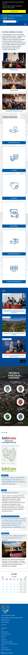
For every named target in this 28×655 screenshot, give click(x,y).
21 (14, 589)
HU (2, 24)
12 (7, 586)
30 (21, 592)
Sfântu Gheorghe (7, 391)
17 (25, 586)
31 (25, 592)
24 (25, 589)
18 (3, 589)
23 (21, 589)
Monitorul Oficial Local (6, 649)
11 (3, 586)
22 (17, 589)
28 (14, 592)
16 (21, 586)
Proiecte (3, 637)
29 (17, 592)
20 (10, 589)
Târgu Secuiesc (20, 390)
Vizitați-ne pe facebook (7, 653)
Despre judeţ (4, 628)
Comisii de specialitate (14, 103)
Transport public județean (7, 641)
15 (17, 586)
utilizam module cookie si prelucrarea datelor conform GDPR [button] (12, 6)
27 (10, 592)
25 (3, 592)
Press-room (3, 635)
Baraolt (7, 418)
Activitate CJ (4, 639)
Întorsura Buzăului (20, 404)
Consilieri (14, 82)
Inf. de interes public (5, 633)
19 (7, 589)
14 (14, 586)
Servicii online (4, 647)
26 (7, 592)
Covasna (20, 418)
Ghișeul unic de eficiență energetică (9, 643)
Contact (3, 624)
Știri (2, 629)
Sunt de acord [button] (14, 11)
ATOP (2, 645)
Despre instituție (5, 632)
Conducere (14, 61)
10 (25, 584)
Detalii (23, 361)
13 (10, 586)
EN (5, 24)
